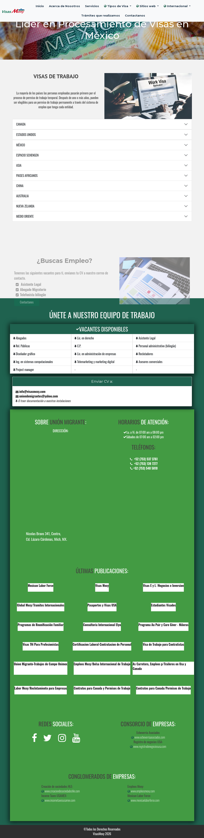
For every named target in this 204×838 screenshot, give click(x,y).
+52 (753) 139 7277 (143, 463)
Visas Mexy (102, 585)
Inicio (40, 6)
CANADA (21, 124)
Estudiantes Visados (163, 605)
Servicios (92, 6)
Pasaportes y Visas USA (102, 605)
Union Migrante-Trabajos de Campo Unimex (40, 664)
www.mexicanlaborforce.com (143, 800)
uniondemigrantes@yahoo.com (38, 396)
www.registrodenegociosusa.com (148, 746)
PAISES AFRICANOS (27, 175)
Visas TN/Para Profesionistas (41, 644)
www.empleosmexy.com (141, 791)
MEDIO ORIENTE (25, 216)
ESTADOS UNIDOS (26, 134)
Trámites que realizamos (100, 15)
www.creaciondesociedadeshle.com (60, 791)
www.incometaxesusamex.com (58, 800)
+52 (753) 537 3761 (143, 459)
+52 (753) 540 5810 (143, 468)
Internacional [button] (176, 6)
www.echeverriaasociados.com (148, 737)
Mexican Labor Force (40, 585)
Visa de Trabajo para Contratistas (163, 644)
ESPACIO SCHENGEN (27, 155)
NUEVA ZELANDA (25, 206)
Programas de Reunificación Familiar (41, 624)
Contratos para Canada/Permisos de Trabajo (163, 688)
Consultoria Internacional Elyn (102, 624)
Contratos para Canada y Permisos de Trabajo (102, 688)
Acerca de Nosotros (64, 6)
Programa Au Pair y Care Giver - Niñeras (163, 624)
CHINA (20, 185)
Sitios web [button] (146, 6)
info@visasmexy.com (32, 391)
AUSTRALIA (22, 196)
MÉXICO (20, 145)
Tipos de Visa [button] (116, 6)
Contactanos (135, 15)
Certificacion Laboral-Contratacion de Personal (102, 644)
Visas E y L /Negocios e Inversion (163, 585)
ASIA (18, 165)
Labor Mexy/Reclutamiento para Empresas (40, 688)
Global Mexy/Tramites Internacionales (40, 605)
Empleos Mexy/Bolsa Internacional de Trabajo (102, 664)
